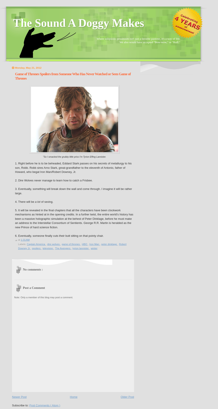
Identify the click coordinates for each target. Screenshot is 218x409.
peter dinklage (109, 244)
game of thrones (71, 244)
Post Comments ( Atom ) (44, 405)
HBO (85, 244)
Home (74, 397)
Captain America (36, 244)
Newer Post (19, 397)
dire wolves (53, 244)
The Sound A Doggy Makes (78, 23)
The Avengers (63, 248)
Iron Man (94, 244)
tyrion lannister (80, 248)
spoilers (36, 248)
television (48, 248)
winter (94, 248)
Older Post (127, 397)
